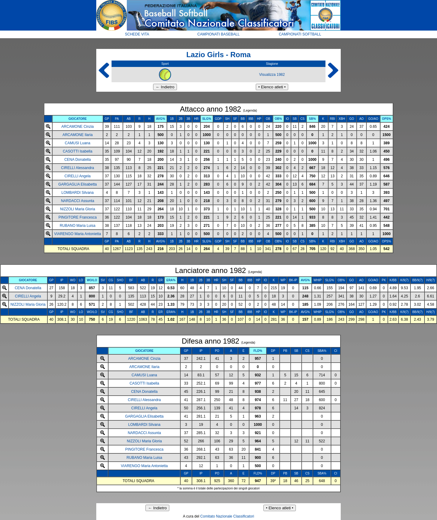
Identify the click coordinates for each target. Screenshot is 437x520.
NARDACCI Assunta (77, 201)
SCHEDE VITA (137, 34)
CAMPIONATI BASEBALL (218, 34)
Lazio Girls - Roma (218, 54)
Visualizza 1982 (272, 74)
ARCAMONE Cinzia (77, 126)
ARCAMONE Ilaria (77, 135)
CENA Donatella (77, 159)
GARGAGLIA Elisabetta (77, 184)
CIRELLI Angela (77, 176)
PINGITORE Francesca (77, 217)
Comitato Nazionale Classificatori (227, 516)
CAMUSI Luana (77, 143)
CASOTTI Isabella (77, 151)
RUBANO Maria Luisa (77, 225)
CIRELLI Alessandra (77, 168)
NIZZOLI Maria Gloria (77, 209)
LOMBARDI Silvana (77, 192)
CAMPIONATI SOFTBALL (300, 34)
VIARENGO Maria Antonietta (77, 234)
